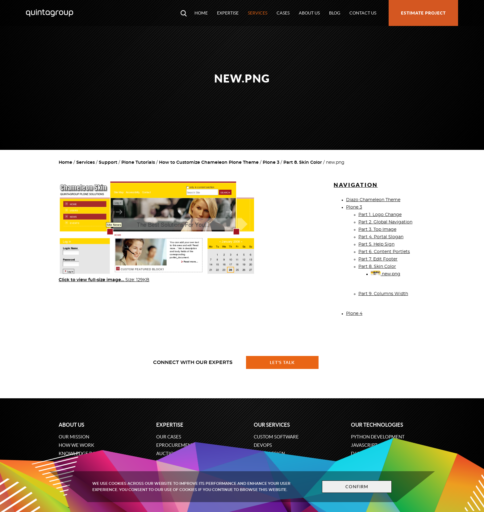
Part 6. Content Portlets (384, 252)
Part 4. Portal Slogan (380, 237)
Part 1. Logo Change (380, 215)
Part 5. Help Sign (376, 244)
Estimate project (423, 13)
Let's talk (282, 362)
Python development (378, 436)
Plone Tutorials (138, 162)
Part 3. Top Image (377, 229)
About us (309, 13)
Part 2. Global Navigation (385, 222)
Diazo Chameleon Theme (373, 200)
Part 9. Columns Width (383, 294)
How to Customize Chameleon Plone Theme (209, 162)
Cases (283, 13)
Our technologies (377, 424)
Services (257, 13)
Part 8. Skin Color (302, 162)
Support (108, 162)
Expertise (228, 13)
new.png (385, 274)
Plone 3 (271, 162)
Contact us (362, 13)
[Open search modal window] (183, 13)
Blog (334, 13)
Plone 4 (354, 313)
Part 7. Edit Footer (378, 259)
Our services (272, 424)
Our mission (74, 436)
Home (201, 13)
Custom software (276, 436)
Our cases (168, 436)
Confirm (356, 486)
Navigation (356, 185)
